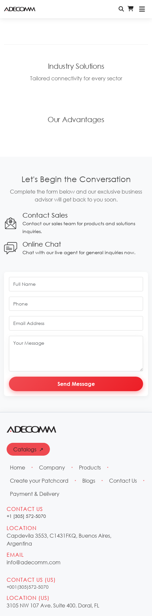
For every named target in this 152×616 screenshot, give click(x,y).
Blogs (88, 480)
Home (17, 467)
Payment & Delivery (34, 493)
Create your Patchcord (39, 480)
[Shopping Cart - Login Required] (130, 9)
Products (90, 467)
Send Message (76, 384)
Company (52, 467)
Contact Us (123, 480)
